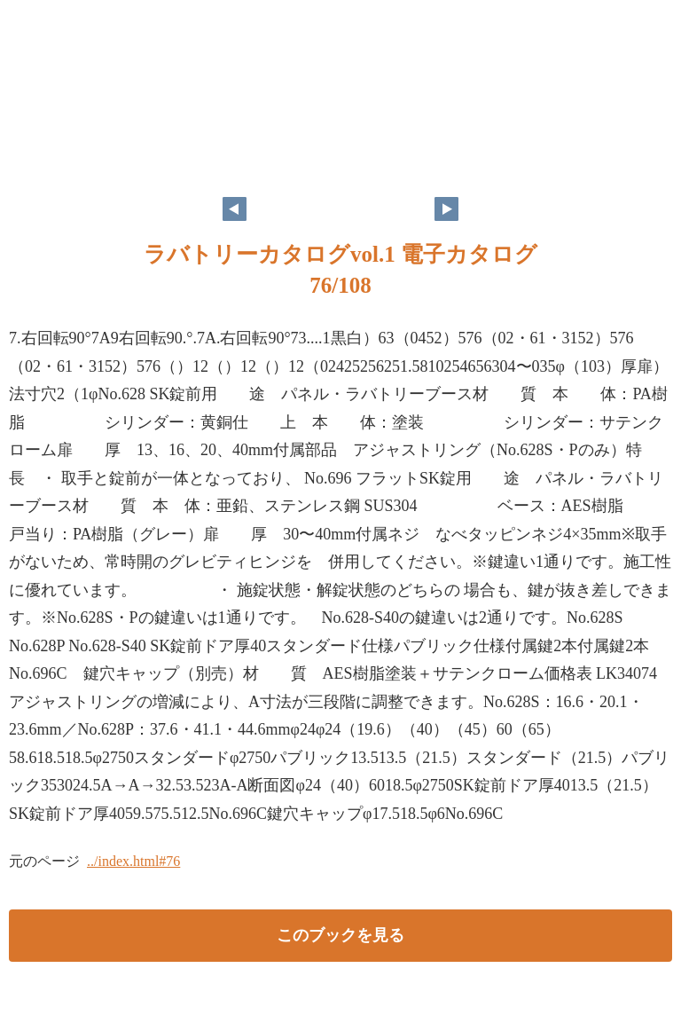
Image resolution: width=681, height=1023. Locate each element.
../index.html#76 (133, 861)
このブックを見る (340, 935)
